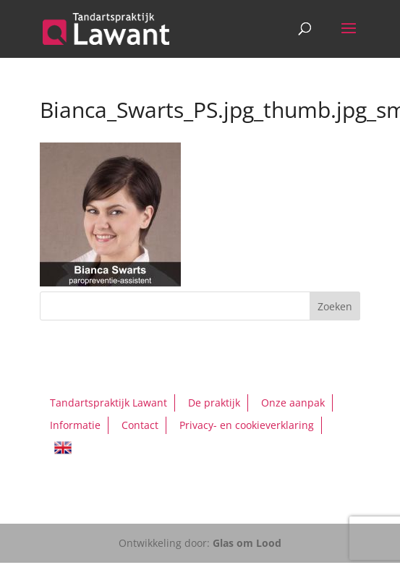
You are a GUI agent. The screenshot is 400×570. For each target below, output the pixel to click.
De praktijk (214, 402)
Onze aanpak (293, 402)
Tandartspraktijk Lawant (108, 402)
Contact (140, 425)
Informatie (75, 425)
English (63, 447)
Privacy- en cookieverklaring (246, 425)
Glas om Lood (247, 543)
